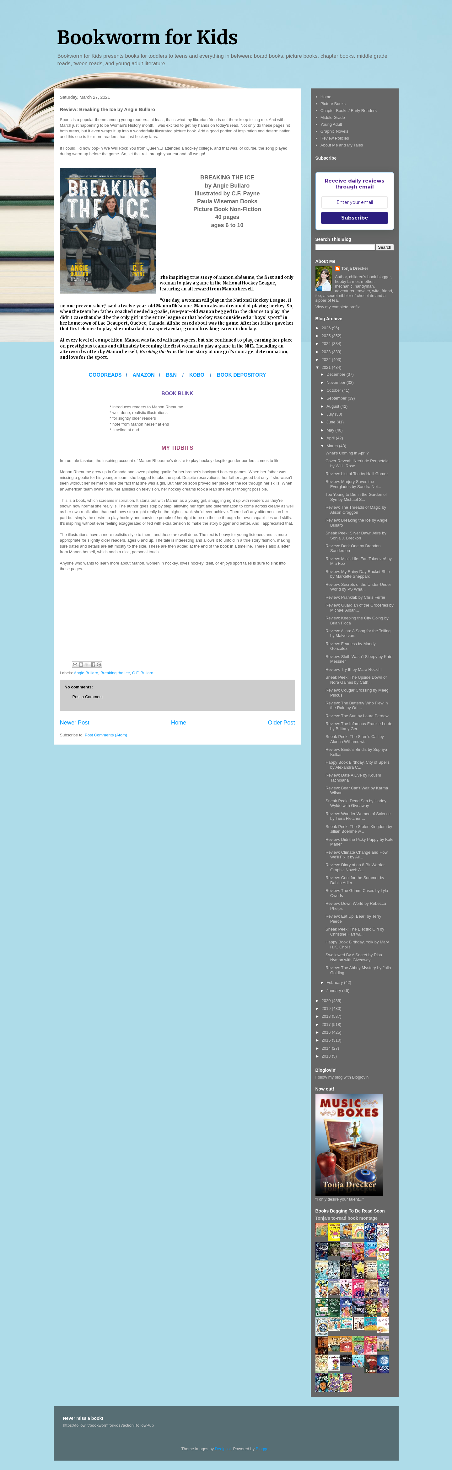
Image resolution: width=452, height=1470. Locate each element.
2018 (327, 1016)
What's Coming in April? (347, 453)
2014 (327, 1048)
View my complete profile (338, 307)
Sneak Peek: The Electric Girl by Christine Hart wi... (355, 932)
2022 (327, 359)
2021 (327, 367)
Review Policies (334, 138)
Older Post (281, 722)
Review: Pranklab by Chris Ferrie (355, 597)
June (331, 422)
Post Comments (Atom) (106, 735)
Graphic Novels (334, 131)
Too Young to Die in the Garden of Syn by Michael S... (356, 497)
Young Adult (331, 124)
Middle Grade (332, 117)
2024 (327, 343)
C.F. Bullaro (142, 673)
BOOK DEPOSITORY (241, 375)
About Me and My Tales (341, 145)
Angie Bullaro (86, 673)
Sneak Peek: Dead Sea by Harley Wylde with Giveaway (356, 803)
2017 (327, 1024)
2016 (327, 1032)
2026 (327, 328)
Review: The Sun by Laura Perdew (357, 716)
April (331, 438)
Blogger (263, 1448)
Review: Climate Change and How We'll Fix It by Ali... (357, 855)
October (334, 390)
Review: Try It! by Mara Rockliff (354, 669)
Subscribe (354, 218)
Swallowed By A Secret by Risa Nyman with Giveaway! (354, 957)
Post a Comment (88, 696)
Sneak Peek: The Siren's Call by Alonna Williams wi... (355, 739)
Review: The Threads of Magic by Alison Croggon (356, 510)
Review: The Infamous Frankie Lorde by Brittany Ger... (359, 726)
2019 (327, 1008)
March (332, 445)
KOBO (196, 375)
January (334, 990)
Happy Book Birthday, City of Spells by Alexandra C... (358, 765)
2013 (327, 1056)
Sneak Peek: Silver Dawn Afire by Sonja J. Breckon (356, 535)
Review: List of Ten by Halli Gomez (357, 473)
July (330, 414)
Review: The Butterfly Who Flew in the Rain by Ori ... (357, 705)
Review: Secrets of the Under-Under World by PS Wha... (358, 587)
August (333, 406)
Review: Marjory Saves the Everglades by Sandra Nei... (353, 484)
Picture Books (333, 103)
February (335, 982)
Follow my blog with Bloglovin (342, 1077)
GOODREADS (105, 375)
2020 (327, 1000)
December (336, 374)
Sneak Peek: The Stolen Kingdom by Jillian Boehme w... (359, 829)
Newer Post (74, 722)
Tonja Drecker (354, 268)
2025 (327, 335)
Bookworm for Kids (147, 37)
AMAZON (144, 375)
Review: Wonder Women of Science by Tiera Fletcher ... (358, 816)
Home (178, 722)
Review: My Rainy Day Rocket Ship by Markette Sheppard (358, 574)
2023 (327, 351)
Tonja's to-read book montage (346, 1218)
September (336, 398)
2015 (327, 1040)
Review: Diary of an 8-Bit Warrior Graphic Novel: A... (355, 867)
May (330, 430)
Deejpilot (223, 1448)
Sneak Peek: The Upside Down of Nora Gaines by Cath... (356, 680)
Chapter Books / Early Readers (348, 110)
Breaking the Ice (115, 673)
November (336, 382)
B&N (171, 375)
